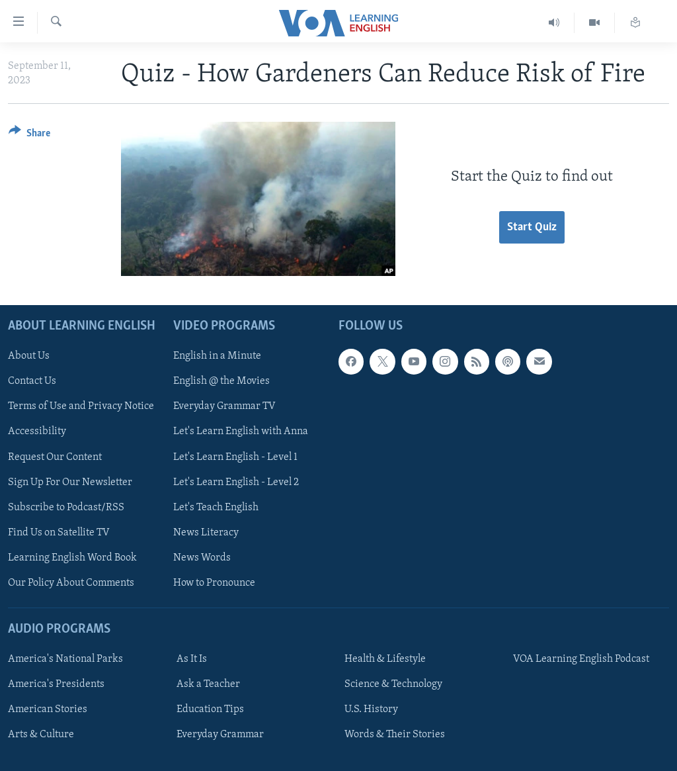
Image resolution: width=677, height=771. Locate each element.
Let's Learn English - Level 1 (235, 456)
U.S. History (371, 709)
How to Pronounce (214, 582)
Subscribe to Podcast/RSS (66, 507)
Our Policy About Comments (71, 582)
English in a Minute (217, 356)
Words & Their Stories (394, 734)
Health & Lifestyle (385, 659)
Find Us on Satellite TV (59, 532)
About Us (29, 356)
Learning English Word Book (72, 557)
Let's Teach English (216, 507)
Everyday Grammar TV (224, 406)
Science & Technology (393, 684)
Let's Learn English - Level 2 (236, 481)
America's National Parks (65, 659)
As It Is (192, 659)
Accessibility (37, 431)
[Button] (29, 135)
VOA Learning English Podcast (581, 659)
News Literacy (206, 532)
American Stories (47, 709)
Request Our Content (55, 456)
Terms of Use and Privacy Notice (81, 406)
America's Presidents (56, 684)
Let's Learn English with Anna (240, 431)
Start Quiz (532, 227)
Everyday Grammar (220, 734)
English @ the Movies (221, 381)
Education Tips (210, 709)
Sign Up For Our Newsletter (70, 481)
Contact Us (32, 381)
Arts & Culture (41, 734)
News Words (202, 557)
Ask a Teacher (208, 684)
